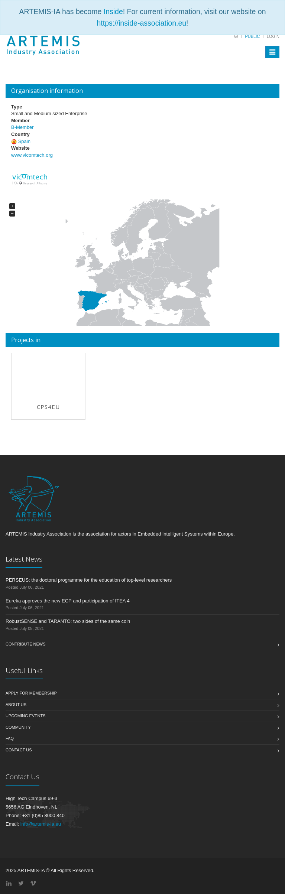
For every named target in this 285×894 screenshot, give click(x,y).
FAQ (10, 738)
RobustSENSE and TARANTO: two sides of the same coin (68, 621)
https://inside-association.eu (141, 23)
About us (16, 704)
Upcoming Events (26, 715)
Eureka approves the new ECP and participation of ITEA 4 (68, 601)
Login (273, 36)
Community (18, 727)
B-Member (22, 127)
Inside (113, 11)
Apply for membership (31, 693)
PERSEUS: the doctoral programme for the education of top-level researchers (89, 580)
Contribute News (26, 644)
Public (252, 36)
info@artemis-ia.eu (40, 824)
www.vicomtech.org (32, 155)
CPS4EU (48, 406)
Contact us (19, 750)
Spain (24, 141)
